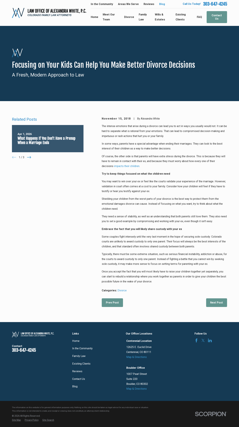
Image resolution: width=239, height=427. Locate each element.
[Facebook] (196, 340)
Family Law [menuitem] (143, 17)
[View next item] (29, 157)
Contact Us (217, 17)
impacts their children (126, 166)
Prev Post (112, 302)
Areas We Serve (128, 4)
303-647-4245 (215, 4)
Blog (162, 4)
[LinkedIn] (210, 340)
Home (76, 340)
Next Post (216, 302)
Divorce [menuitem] (129, 17)
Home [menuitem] (94, 17)
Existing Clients (81, 363)
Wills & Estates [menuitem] (160, 17)
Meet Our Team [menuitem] (109, 17)
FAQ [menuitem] (199, 17)
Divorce (122, 290)
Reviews (149, 4)
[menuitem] (16, 420)
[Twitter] (203, 340)
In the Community (102, 4)
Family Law (78, 356)
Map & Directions (136, 357)
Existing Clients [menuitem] (181, 17)
